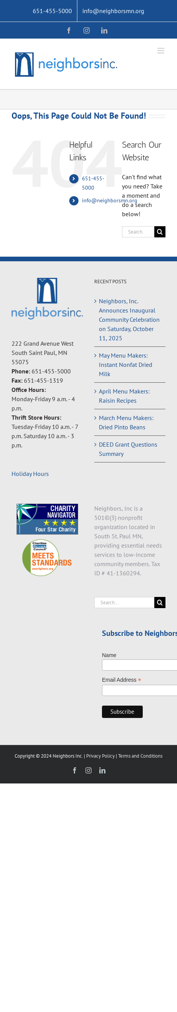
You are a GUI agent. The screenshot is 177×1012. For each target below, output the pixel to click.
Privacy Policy (101, 756)
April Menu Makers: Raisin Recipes (124, 395)
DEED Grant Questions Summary (128, 448)
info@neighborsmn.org (109, 200)
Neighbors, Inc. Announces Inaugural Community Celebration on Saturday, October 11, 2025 (129, 319)
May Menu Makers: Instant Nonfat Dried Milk (125, 364)
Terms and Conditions (140, 756)
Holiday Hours (30, 473)
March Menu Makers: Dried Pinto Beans (126, 422)
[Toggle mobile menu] (161, 51)
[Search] (159, 231)
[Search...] (138, 231)
